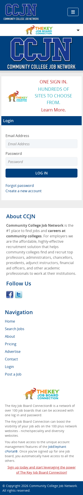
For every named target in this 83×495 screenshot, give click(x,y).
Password (14, 153)
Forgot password (20, 185)
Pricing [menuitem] (10, 343)
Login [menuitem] (9, 366)
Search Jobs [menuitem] (14, 328)
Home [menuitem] (10, 321)
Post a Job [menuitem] (13, 374)
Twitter (18, 294)
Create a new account (24, 190)
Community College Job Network (53, 486)
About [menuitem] (10, 336)
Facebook (9, 294)
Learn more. (53, 110)
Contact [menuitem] (11, 359)
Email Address (17, 135)
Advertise (13, 351)
